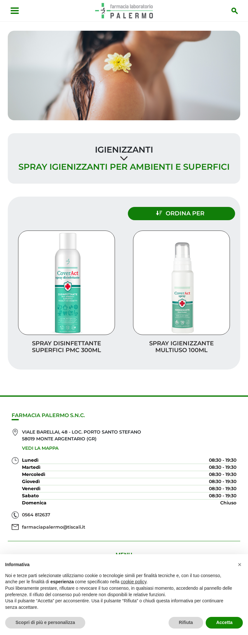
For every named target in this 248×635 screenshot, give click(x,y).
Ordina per (180, 213)
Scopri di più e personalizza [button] (45, 622)
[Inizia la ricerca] (234, 10)
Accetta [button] (224, 622)
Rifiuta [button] (186, 622)
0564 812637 (36, 515)
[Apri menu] (15, 11)
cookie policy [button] (133, 581)
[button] (239, 564)
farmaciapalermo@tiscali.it (53, 527)
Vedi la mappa (40, 448)
